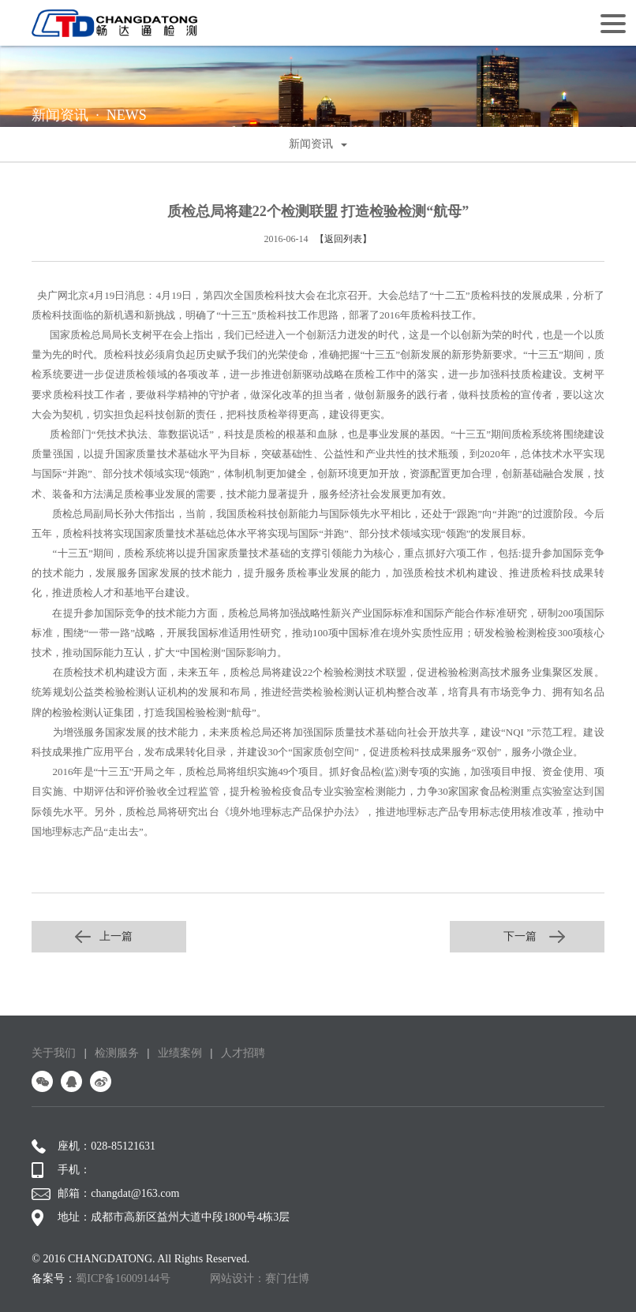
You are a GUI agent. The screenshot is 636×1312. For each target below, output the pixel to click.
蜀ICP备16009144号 (123, 1278)
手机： (61, 1170)
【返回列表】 (343, 238)
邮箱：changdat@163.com (105, 1194)
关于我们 (54, 1053)
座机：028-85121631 (93, 1146)
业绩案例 (180, 1053)
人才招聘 (243, 1053)
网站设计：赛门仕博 (259, 1278)
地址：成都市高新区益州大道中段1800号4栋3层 (161, 1217)
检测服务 (117, 1053)
